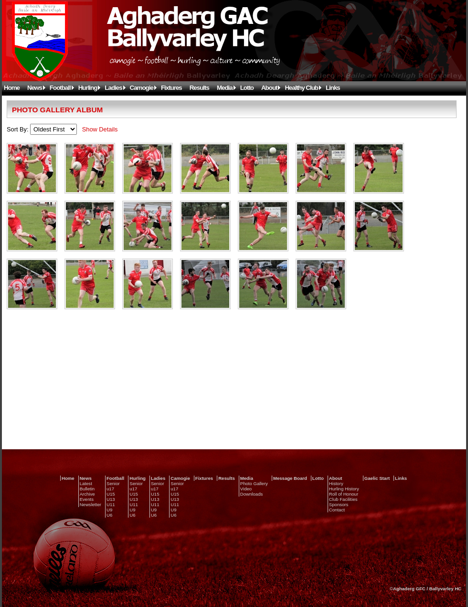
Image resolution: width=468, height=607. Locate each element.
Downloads (251, 494)
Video (246, 488)
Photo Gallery (254, 483)
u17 (110, 488)
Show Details (100, 129)
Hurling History (344, 488)
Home (12, 87)
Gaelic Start (377, 478)
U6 (109, 515)
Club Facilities (343, 499)
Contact (337, 509)
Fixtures (171, 87)
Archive (87, 494)
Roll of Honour (343, 494)
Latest (86, 483)
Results (199, 87)
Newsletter (90, 504)
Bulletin (87, 488)
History (336, 483)
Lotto (247, 87)
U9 (109, 509)
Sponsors (339, 504)
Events (87, 499)
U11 (110, 504)
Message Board (290, 478)
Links (333, 87)
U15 (110, 494)
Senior (113, 483)
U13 (110, 499)
